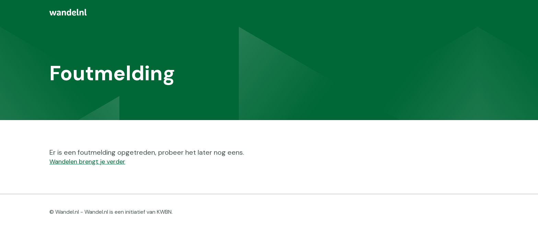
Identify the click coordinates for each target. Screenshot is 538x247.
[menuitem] (269, 12)
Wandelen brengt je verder (87, 161)
